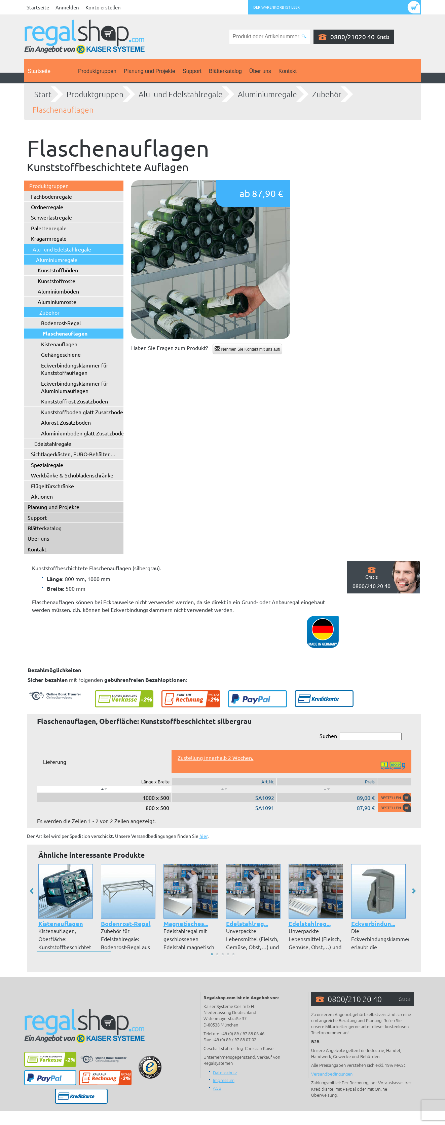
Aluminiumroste (57, 301)
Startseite (38, 7)
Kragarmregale (49, 238)
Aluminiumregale (267, 94)
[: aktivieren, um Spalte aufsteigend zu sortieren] (224, 789)
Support (192, 71)
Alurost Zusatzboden (66, 422)
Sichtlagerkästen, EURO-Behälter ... (73, 454)
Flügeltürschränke (52, 485)
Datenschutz (225, 1072)
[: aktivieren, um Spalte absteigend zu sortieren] (104, 789)
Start (42, 94)
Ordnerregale (47, 206)
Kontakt (288, 71)
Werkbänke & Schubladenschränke (72, 475)
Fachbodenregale (51, 196)
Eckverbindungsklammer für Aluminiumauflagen (74, 387)
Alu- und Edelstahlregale (181, 94)
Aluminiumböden (58, 291)
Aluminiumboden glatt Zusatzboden (84, 433)
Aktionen (42, 496)
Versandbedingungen (332, 1074)
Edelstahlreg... (247, 923)
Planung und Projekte (149, 71)
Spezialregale (47, 464)
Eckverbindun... (373, 923)
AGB (217, 1088)
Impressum (223, 1080)
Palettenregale (49, 228)
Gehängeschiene (61, 354)
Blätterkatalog (225, 71)
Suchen (361, 736)
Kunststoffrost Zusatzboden (74, 401)
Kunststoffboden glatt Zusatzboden (83, 412)
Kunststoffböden (58, 270)
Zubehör (326, 94)
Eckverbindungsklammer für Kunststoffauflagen (74, 369)
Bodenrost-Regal (61, 322)
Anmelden (67, 7)
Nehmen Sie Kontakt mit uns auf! (247, 349)
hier (203, 836)
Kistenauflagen (59, 344)
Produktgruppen (97, 71)
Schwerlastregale (51, 217)
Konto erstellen (103, 7)
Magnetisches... (185, 923)
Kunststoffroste (56, 280)
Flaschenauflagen (63, 109)
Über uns (260, 71)
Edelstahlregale (52, 443)
